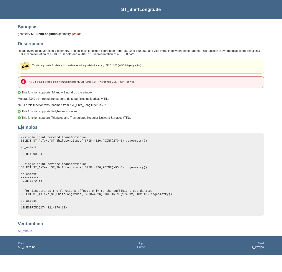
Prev (21, 260)
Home (141, 264)
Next (261, 260)
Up (141, 260)
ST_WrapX (25, 248)
